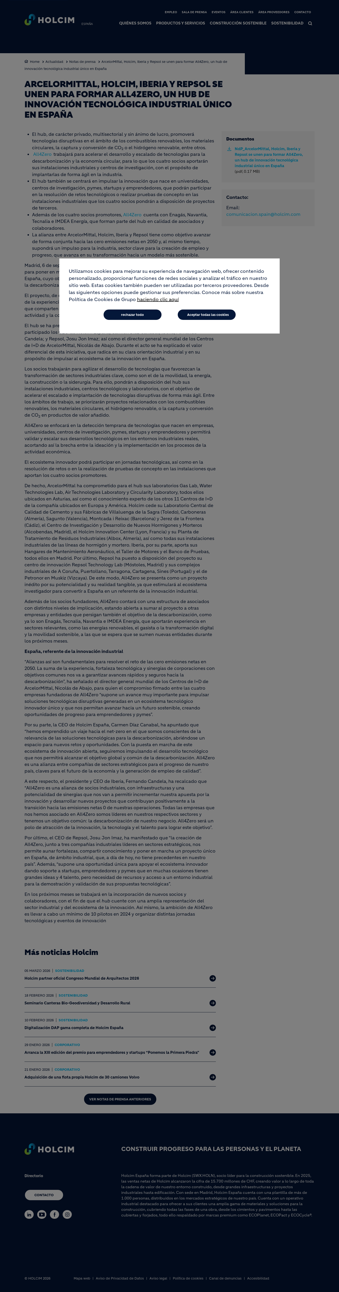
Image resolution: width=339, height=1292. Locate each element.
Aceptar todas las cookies (208, 315)
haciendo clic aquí (158, 299)
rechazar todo (132, 315)
